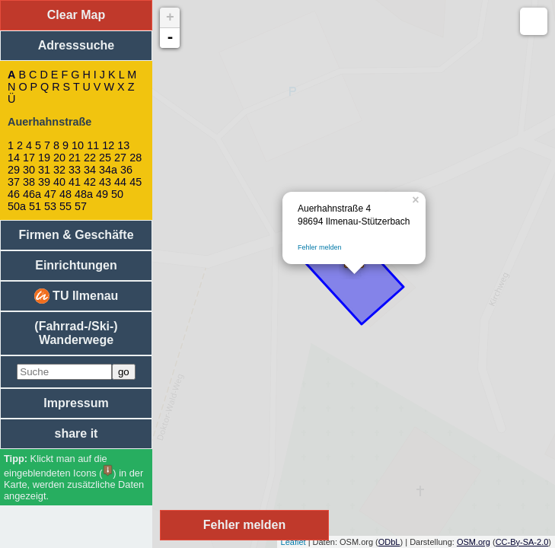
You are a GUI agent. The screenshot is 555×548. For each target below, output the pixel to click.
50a (17, 206)
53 (50, 206)
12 (108, 145)
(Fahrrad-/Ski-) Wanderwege (75, 333)
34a (108, 170)
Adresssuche (76, 45)
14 (14, 157)
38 (29, 182)
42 (90, 182)
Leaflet (293, 541)
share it (76, 433)
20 (59, 157)
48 (65, 194)
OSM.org (473, 541)
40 (59, 182)
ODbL (389, 541)
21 (75, 157)
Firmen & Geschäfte (75, 234)
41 (75, 182)
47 (50, 194)
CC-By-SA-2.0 (522, 541)
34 (90, 170)
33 (75, 170)
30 (29, 170)
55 (65, 206)
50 (117, 194)
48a (84, 194)
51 (35, 206)
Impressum (75, 403)
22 (90, 157)
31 (44, 170)
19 (44, 157)
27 (120, 157)
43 (105, 182)
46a (32, 194)
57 (81, 206)
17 (29, 157)
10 (78, 145)
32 (59, 170)
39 (44, 182)
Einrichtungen (76, 265)
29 (14, 170)
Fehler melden (320, 247)
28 (135, 157)
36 (126, 170)
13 (123, 145)
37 (14, 182)
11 (93, 145)
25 (105, 157)
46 (14, 194)
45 (135, 182)
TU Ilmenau (76, 296)
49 (102, 194)
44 (120, 182)
